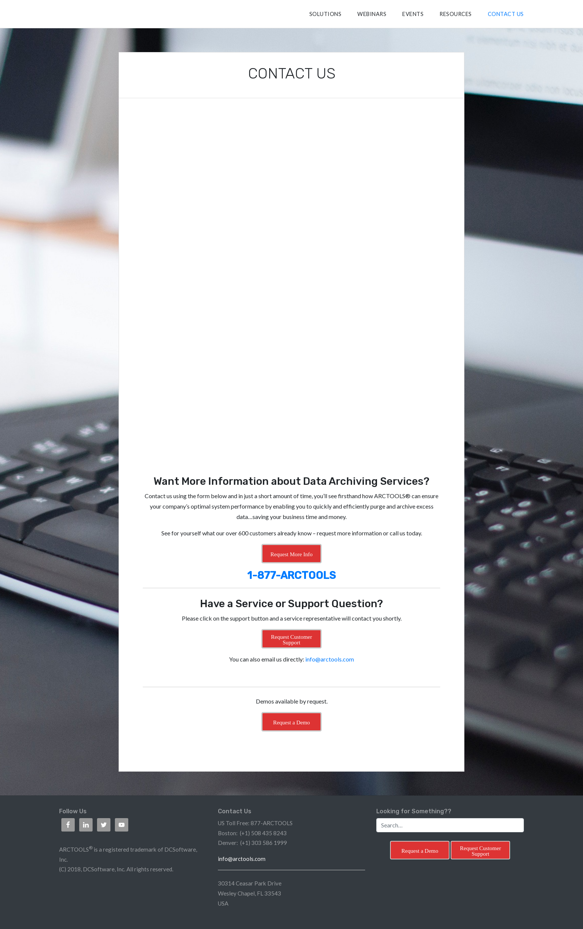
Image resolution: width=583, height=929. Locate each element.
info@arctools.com (329, 659)
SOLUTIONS (325, 14)
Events (412, 14)
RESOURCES (455, 14)
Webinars (371, 14)
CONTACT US (506, 14)
